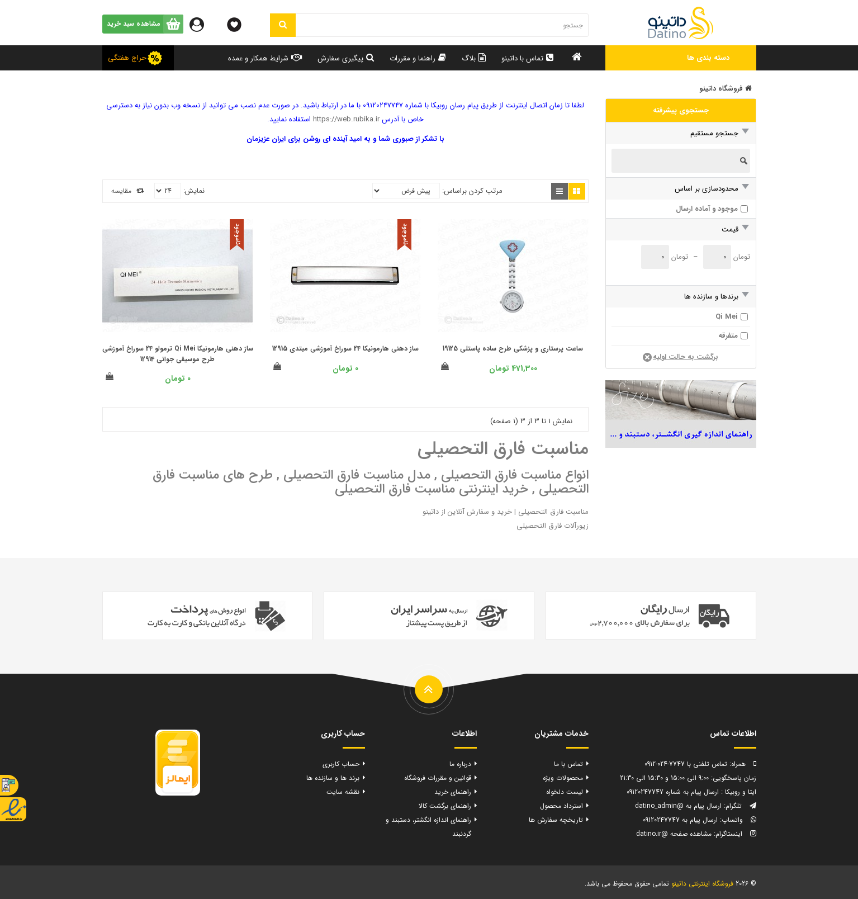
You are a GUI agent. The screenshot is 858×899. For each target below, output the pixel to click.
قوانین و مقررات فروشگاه (437, 778)
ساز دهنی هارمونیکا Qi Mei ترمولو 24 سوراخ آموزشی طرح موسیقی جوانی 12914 (177, 354)
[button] (680, 57)
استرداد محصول (561, 806)
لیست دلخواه (564, 792)
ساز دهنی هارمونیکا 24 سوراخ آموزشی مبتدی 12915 (345, 348)
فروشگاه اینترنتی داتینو (702, 883)
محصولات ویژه (563, 778)
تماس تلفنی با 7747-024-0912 (685, 764)
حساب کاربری (341, 764)
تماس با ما (568, 764)
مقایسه (127, 191)
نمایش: (194, 191)
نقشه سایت (342, 792)
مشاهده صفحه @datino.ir (674, 834)
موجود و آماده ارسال (707, 209)
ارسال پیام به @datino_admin (678, 806)
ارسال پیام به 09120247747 (680, 820)
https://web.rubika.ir (346, 119)
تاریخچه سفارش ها (556, 820)
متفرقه (728, 336)
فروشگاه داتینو (725, 88)
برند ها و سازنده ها (332, 778)
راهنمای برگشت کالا (445, 806)
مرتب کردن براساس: (472, 191)
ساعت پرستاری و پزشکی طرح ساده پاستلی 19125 (513, 348)
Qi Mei (726, 317)
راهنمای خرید (452, 792)
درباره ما (460, 764)
